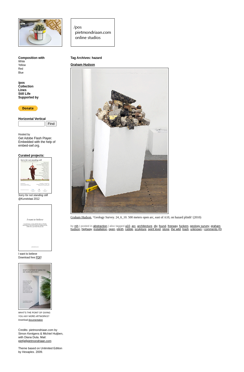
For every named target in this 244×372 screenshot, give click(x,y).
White (21, 61)
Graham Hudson (83, 64)
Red (20, 68)
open (112, 229)
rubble (129, 229)
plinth (120, 229)
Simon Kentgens (28, 333)
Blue (21, 72)
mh (76, 225)
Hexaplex (28, 351)
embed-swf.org (28, 145)
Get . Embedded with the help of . (36, 141)
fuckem (183, 225)
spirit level (154, 229)
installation (100, 229)
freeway (173, 225)
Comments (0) (213, 229)
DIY (155, 225)
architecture (144, 225)
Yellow (22, 65)
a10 (127, 225)
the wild (176, 229)
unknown (196, 229)
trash (185, 229)
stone (166, 229)
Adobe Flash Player (37, 138)
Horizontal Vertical (32, 119)
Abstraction (100, 225)
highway (87, 229)
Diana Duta (31, 337)
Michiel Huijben (52, 333)
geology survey (199, 225)
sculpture (141, 229)
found (162, 225)
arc (134, 225)
